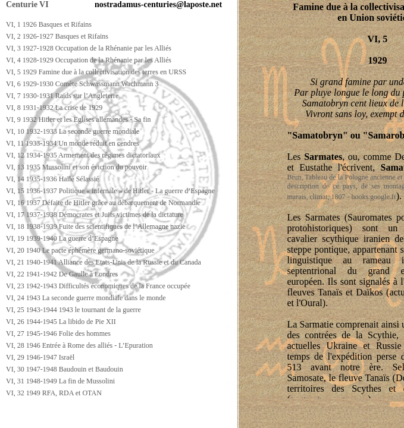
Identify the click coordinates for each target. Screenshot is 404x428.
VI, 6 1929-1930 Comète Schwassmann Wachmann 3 (82, 84)
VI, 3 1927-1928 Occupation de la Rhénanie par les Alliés (88, 48)
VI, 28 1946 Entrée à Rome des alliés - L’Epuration (79, 345)
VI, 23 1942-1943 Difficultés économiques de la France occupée (98, 286)
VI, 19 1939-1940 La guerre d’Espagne (62, 238)
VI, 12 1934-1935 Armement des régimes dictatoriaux (83, 155)
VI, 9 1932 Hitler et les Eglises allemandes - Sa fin (78, 119)
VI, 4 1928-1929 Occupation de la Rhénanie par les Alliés (88, 60)
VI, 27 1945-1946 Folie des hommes (58, 333)
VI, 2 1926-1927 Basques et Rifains (57, 36)
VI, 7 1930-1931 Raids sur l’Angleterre (62, 96)
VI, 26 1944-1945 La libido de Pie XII (61, 321)
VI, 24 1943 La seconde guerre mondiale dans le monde (86, 298)
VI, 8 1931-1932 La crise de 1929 (54, 107)
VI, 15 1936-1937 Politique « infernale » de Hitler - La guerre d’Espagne (110, 191)
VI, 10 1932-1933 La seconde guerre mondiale (72, 131)
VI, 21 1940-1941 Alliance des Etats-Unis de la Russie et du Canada (103, 262)
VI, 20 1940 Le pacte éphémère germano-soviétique (80, 250)
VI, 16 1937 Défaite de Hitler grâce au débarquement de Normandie (103, 203)
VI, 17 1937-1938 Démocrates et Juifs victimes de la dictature (94, 214)
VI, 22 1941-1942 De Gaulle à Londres (62, 274)
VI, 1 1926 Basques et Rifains (49, 24)
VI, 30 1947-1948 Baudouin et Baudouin (64, 369)
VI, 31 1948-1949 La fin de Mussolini (60, 381)
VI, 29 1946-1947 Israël (40, 357)
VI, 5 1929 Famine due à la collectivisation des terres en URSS (96, 72)
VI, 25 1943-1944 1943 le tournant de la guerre (73, 310)
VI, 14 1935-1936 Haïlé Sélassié (52, 179)
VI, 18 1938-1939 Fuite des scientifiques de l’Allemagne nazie (96, 226)
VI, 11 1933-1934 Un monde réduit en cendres (72, 143)
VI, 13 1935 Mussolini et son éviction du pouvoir (76, 167)
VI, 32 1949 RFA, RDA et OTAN (54, 393)
